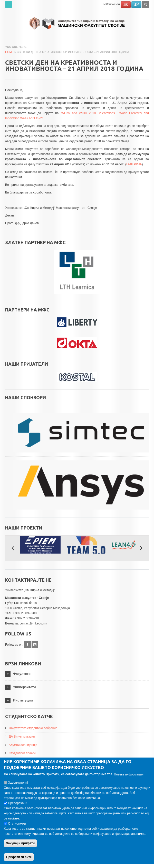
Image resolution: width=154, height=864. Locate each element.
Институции (23, 700)
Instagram (35, 644)
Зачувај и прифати (20, 845)
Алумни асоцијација (23, 745)
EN (136, 4)
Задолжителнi (18, 784)
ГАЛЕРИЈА (134, 164)
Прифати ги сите (19, 858)
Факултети (22, 674)
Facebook (27, 644)
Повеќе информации (128, 776)
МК (125, 4)
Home (9, 51)
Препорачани (17, 804)
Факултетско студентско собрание (33, 728)
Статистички (17, 825)
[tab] (77, 674)
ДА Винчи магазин (22, 736)
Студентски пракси (22, 753)
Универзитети (24, 687)
